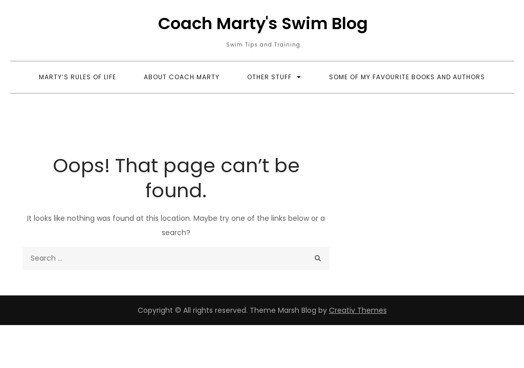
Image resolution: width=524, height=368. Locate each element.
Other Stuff (269, 77)
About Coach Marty (182, 77)
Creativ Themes (358, 310)
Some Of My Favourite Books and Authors (407, 77)
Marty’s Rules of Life (77, 77)
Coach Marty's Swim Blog (263, 23)
